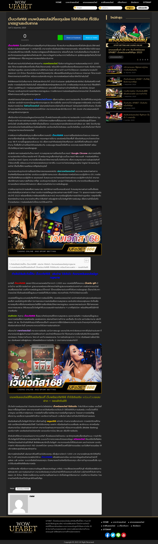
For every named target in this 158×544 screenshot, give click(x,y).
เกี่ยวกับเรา (122, 2)
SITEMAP (147, 2)
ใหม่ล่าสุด (116, 17)
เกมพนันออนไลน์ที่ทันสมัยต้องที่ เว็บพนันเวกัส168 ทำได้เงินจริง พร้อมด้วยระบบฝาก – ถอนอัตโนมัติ (49, 267)
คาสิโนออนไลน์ (107, 2)
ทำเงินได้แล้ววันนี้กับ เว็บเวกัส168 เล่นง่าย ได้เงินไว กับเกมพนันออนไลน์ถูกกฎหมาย (43, 264)
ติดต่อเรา (135, 2)
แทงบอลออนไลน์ (90, 2)
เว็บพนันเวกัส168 (23, 489)
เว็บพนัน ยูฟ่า (90, 283)
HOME (58, 2)
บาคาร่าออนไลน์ (72, 2)
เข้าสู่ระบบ (130, 8)
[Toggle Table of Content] (85, 261)
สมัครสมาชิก (142, 8)
